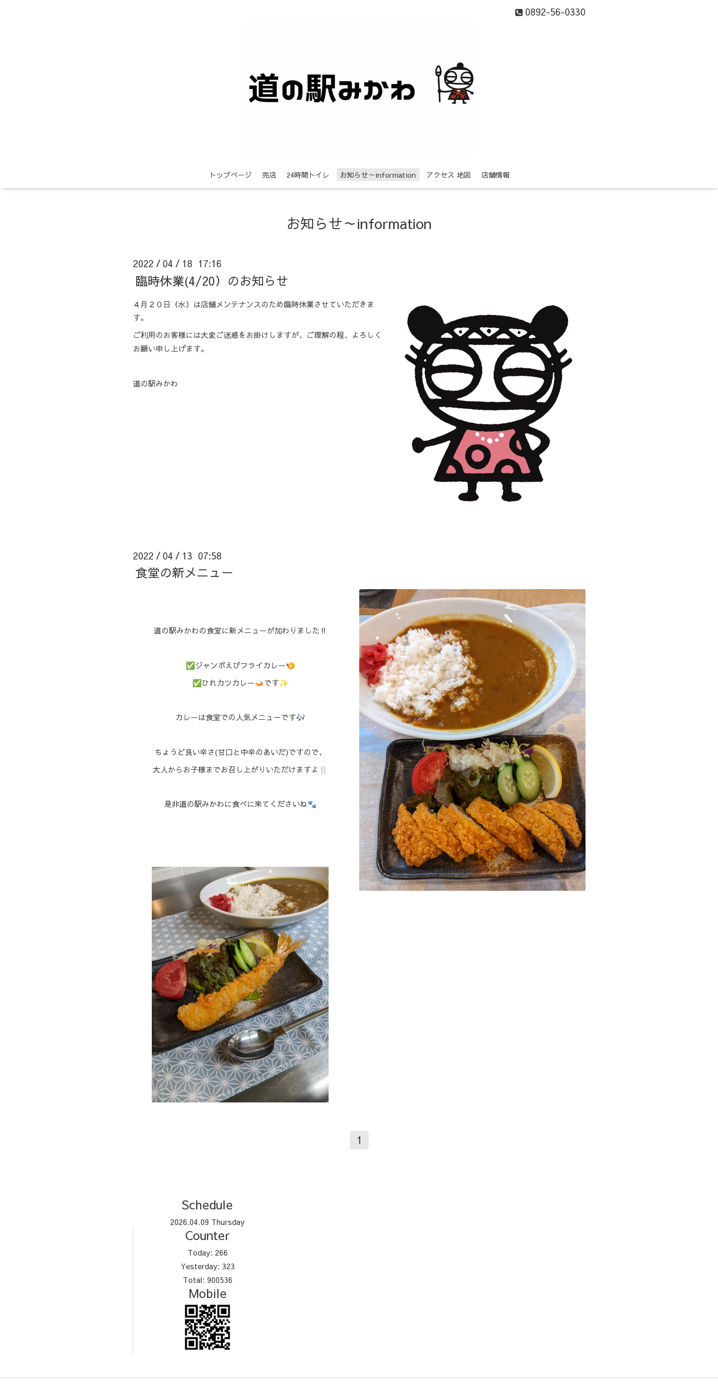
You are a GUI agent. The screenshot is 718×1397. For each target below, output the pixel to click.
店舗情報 (495, 175)
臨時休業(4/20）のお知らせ (212, 279)
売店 (269, 175)
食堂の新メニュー (184, 572)
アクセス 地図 (448, 175)
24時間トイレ (308, 175)
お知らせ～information (378, 175)
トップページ (230, 175)
